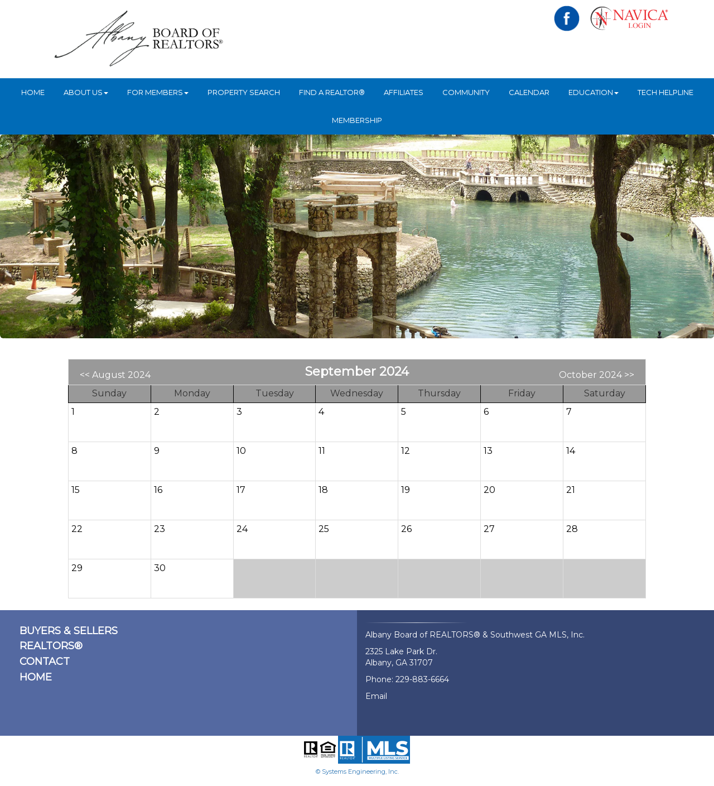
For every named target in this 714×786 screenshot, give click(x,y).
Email (376, 696)
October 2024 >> (596, 375)
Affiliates (403, 92)
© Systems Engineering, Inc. (357, 771)
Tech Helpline (665, 92)
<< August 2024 (115, 375)
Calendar (529, 92)
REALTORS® (51, 646)
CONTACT (45, 661)
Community (466, 92)
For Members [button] (158, 92)
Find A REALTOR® (332, 92)
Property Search (244, 92)
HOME (33, 92)
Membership (357, 120)
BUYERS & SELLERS (69, 631)
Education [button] (593, 92)
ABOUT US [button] (86, 92)
